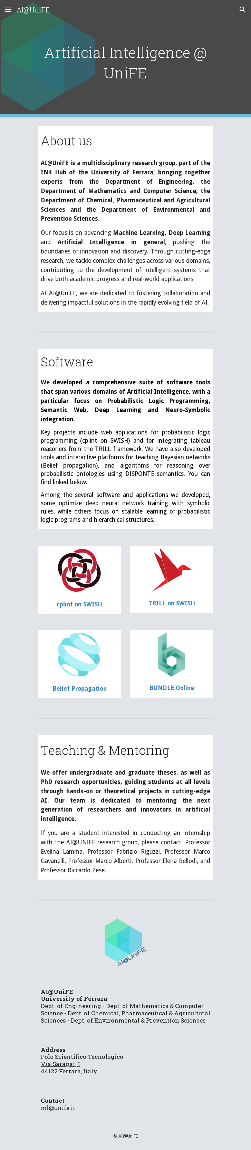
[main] (125, 59)
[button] (8, 9)
